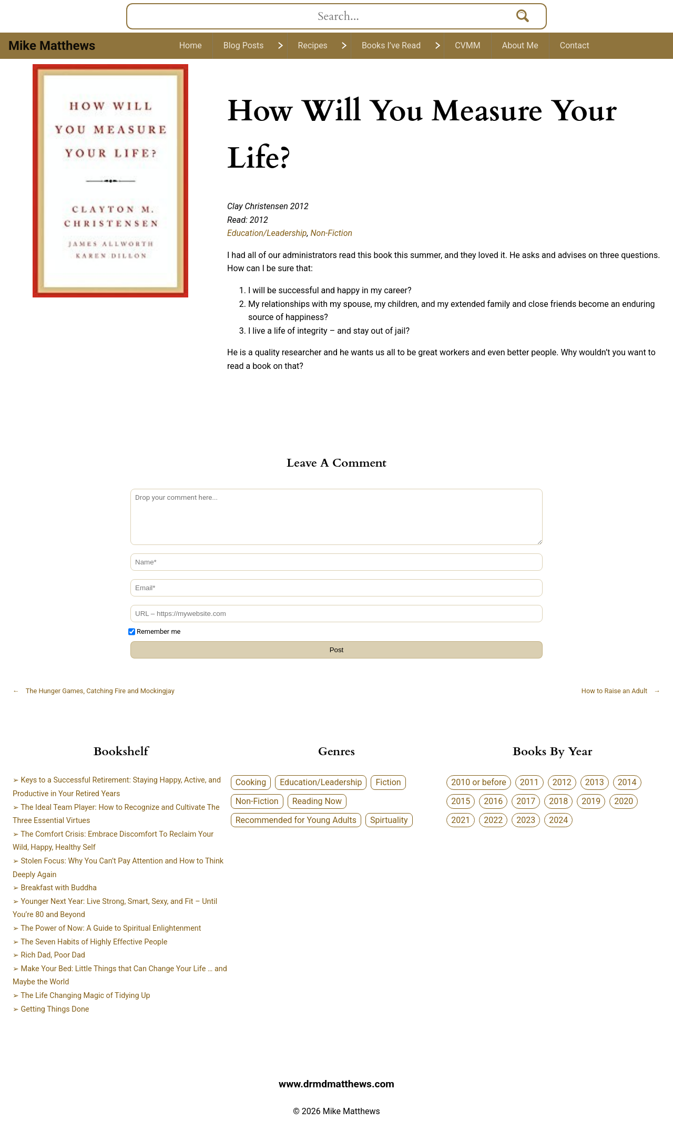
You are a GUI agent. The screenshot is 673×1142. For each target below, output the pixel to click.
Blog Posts (243, 45)
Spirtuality (389, 820)
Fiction (388, 782)
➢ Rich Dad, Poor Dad (49, 955)
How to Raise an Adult (621, 691)
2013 (594, 782)
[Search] (523, 16)
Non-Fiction (332, 233)
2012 (562, 782)
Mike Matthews (51, 45)
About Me (520, 45)
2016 (493, 801)
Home (190, 45)
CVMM (468, 45)
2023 (525, 820)
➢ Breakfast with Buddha (55, 887)
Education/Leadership (267, 233)
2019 (591, 801)
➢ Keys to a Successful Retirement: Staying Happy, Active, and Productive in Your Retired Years (117, 787)
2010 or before (478, 782)
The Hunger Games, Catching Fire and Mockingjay (94, 691)
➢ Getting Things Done (51, 1009)
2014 (627, 782)
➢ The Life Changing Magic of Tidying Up (81, 995)
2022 (493, 820)
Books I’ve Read (391, 45)
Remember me (158, 631)
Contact (574, 45)
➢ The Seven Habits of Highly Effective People (90, 942)
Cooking (251, 782)
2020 (623, 801)
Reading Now (317, 801)
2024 (558, 820)
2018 (558, 801)
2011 (529, 782)
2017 (525, 801)
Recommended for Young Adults (296, 820)
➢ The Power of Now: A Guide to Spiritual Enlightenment (107, 928)
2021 (460, 820)
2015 (460, 801)
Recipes (313, 45)
